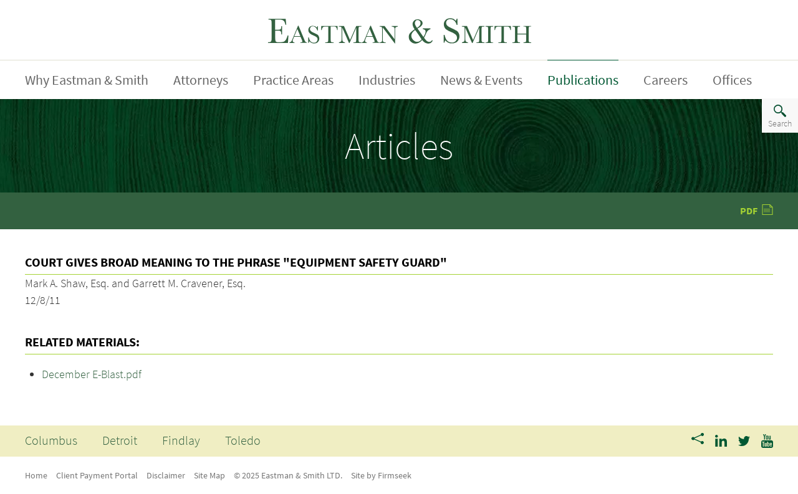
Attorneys (200, 79)
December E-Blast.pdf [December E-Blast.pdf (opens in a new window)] (92, 374)
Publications (582, 79)
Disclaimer (166, 475)
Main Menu (59, 14)
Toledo (243, 440)
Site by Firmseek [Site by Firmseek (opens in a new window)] (381, 475)
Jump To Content (74, 14)
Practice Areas (293, 79)
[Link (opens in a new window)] (721, 439)
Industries (386, 79)
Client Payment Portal (97, 475)
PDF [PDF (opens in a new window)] (748, 210)
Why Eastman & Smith (86, 79)
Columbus (51, 440)
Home (36, 475)
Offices (732, 79)
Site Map (209, 475)
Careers (665, 79)
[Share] (697, 439)
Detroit (119, 440)
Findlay (181, 440)
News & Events (481, 79)
